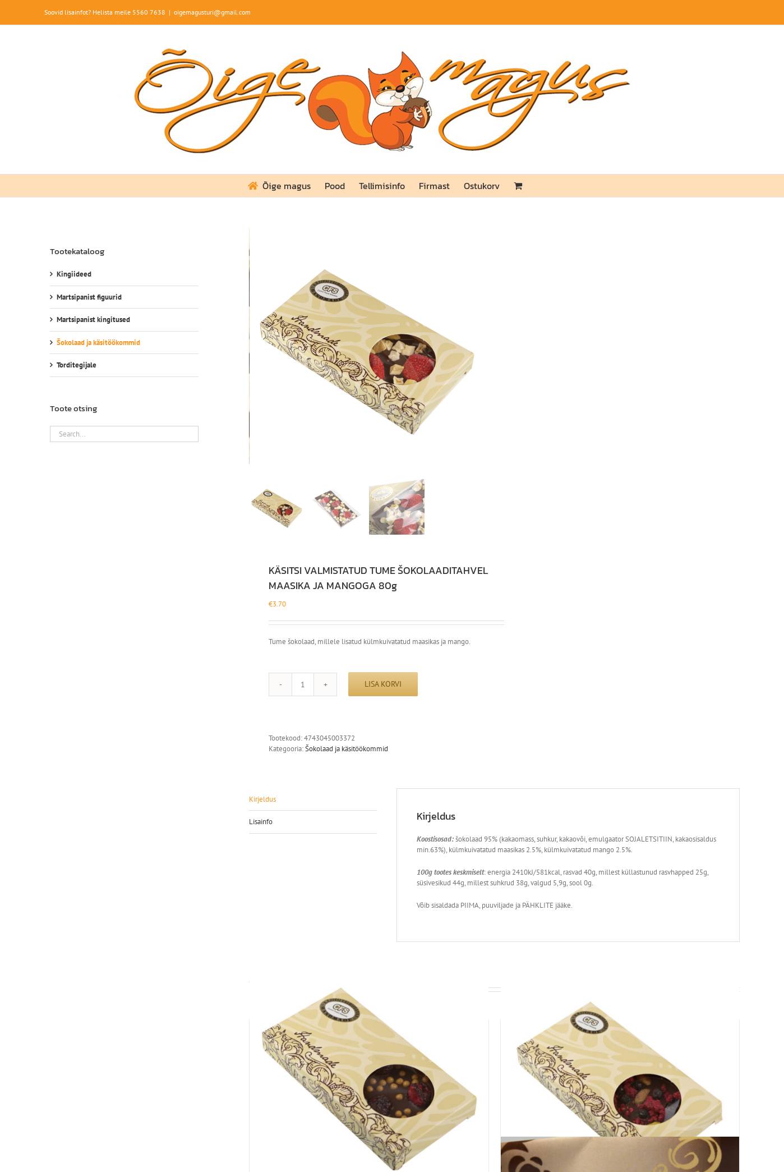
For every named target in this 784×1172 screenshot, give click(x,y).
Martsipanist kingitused (93, 319)
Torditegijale (76, 365)
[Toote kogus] (303, 684)
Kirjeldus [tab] (262, 799)
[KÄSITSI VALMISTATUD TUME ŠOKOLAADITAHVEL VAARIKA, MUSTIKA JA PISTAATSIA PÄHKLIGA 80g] (620, 1073)
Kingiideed (74, 274)
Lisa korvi (383, 684)
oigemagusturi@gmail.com (212, 12)
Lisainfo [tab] (261, 821)
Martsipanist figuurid (89, 297)
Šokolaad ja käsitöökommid (346, 748)
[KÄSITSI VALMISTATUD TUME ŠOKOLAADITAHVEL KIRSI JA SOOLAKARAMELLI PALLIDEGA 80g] (369, 1073)
